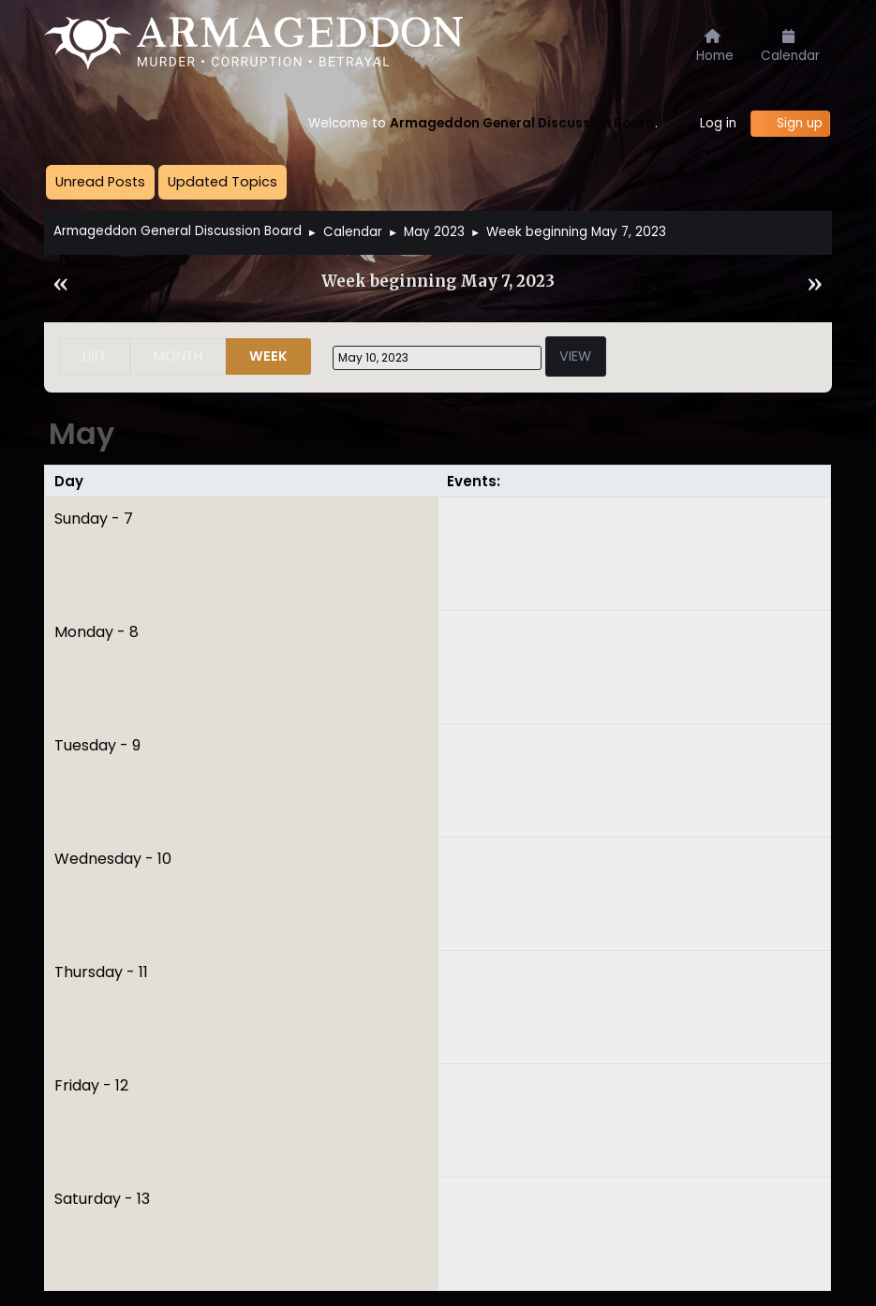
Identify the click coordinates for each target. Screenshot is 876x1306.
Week (268, 356)
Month (178, 356)
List (94, 356)
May (81, 433)
